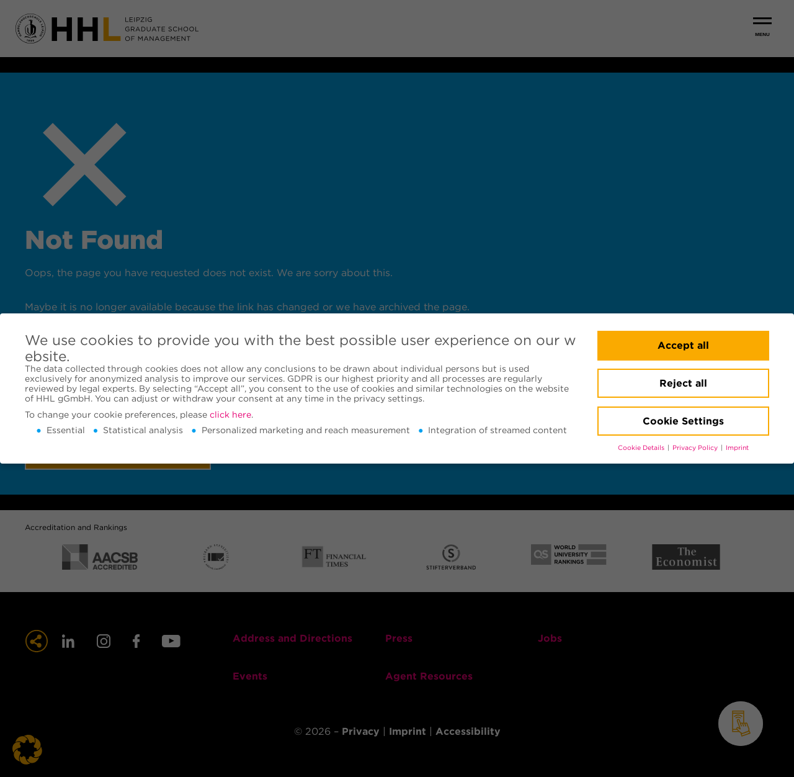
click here (230, 415)
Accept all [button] (683, 345)
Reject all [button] (683, 383)
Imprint (737, 448)
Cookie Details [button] (642, 448)
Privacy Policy (696, 448)
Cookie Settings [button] (683, 421)
